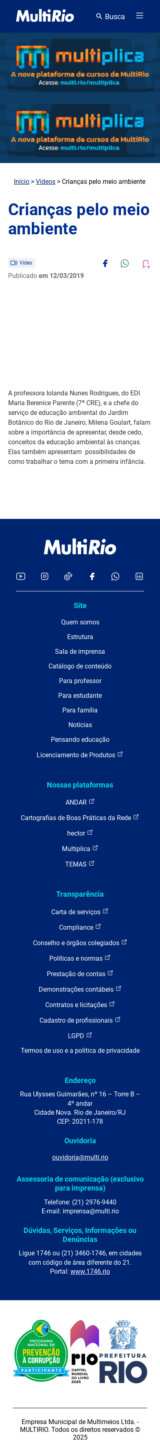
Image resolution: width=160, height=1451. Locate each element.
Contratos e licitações (80, 1004)
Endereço (80, 1080)
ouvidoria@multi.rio (80, 1157)
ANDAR (80, 802)
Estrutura (80, 637)
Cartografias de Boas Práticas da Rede (80, 817)
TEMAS (80, 864)
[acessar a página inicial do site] (45, 16)
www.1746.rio (90, 1271)
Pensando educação (80, 739)
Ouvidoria (80, 1140)
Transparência (80, 894)
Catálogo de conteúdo (80, 666)
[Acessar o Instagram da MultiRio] (44, 577)
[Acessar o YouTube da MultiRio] (21, 577)
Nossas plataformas (80, 785)
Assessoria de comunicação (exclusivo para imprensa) (80, 1183)
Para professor (80, 681)
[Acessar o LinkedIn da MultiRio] (139, 577)
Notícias (80, 725)
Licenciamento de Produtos (80, 754)
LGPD (80, 1035)
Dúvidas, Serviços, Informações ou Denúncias (80, 1235)
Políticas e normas (80, 958)
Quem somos (80, 622)
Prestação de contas (80, 973)
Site (80, 605)
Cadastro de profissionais (80, 1020)
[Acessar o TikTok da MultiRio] (68, 577)
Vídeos (45, 181)
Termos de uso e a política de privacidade (80, 1050)
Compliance (80, 927)
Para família (80, 710)
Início (21, 181)
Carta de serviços (80, 911)
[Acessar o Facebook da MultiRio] (92, 577)
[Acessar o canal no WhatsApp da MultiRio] (115, 577)
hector (80, 833)
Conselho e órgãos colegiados (80, 942)
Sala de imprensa (80, 651)
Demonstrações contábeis (80, 989)
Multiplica (80, 848)
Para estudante (80, 695)
